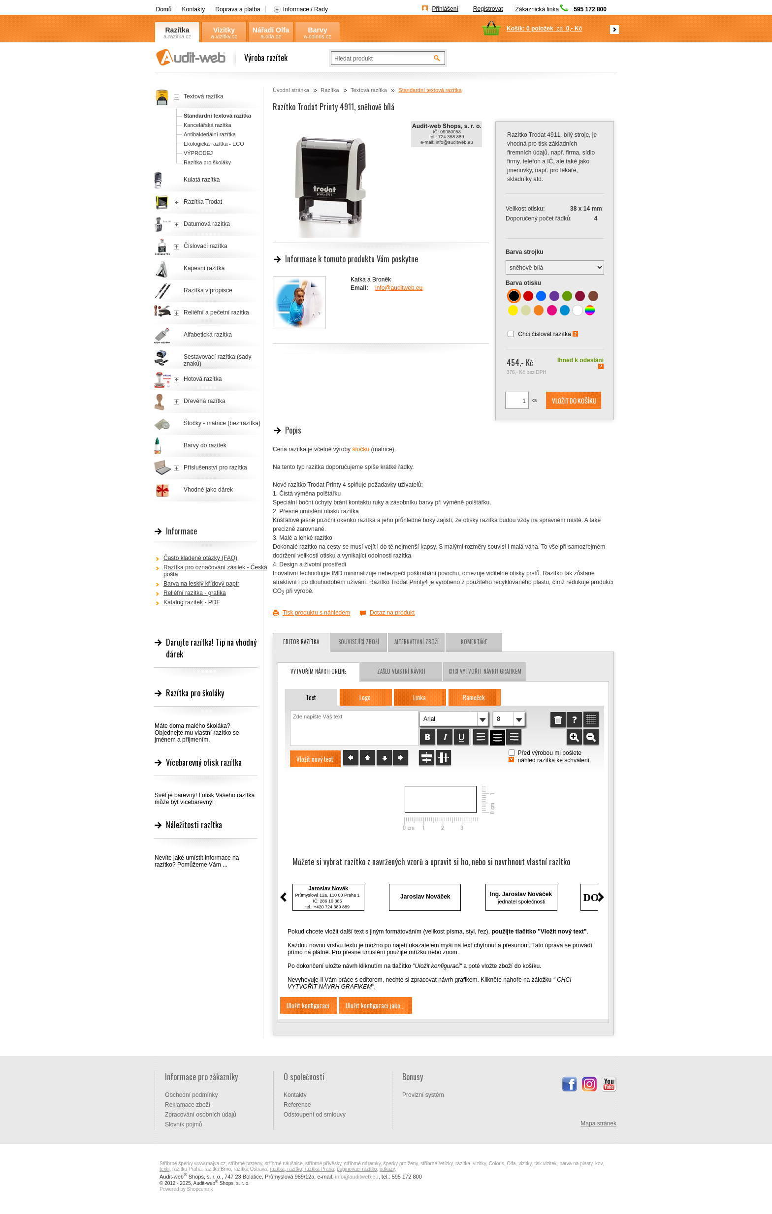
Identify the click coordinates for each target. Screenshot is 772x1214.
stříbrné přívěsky (323, 1163)
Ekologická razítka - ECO (214, 144)
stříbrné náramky (362, 1163)
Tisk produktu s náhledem (316, 612)
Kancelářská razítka (207, 125)
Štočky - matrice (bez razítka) (222, 423)
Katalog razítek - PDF (191, 602)
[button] (574, 400)
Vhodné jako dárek (208, 489)
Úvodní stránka (291, 90)
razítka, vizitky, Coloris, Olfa (485, 1163)
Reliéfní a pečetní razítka (216, 312)
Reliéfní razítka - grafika (194, 593)
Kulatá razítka (202, 179)
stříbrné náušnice (284, 1163)
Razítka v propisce (208, 290)
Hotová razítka (203, 378)
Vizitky (224, 30)
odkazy (387, 1169)
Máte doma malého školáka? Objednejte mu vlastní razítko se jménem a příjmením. (197, 732)
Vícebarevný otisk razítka (204, 762)
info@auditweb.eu (398, 287)
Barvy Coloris (317, 30)
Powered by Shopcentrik (186, 1189)
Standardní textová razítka (429, 90)
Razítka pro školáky (207, 162)
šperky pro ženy (401, 1163)
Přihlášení (445, 8)
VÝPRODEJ (198, 153)
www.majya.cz (209, 1163)
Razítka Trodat (203, 201)
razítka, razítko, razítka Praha (302, 1169)
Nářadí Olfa (271, 30)
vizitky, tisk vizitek (537, 1163)
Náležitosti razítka (194, 825)
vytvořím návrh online (318, 671)
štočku (360, 449)
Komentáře (474, 642)
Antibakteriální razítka (210, 134)
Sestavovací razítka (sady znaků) (217, 360)
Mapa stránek (598, 1123)
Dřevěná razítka (204, 401)
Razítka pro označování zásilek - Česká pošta (215, 571)
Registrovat (488, 8)
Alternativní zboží (416, 642)
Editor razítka (301, 642)
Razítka (177, 30)
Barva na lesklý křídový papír (201, 583)
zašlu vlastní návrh (401, 671)
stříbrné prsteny (245, 1163)
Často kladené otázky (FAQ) (200, 558)
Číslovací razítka (205, 246)
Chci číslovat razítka (544, 334)
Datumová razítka (207, 223)
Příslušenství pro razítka (215, 467)
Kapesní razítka (204, 268)
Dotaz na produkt (392, 612)
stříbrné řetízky (436, 1163)
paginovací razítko (357, 1169)
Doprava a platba (237, 9)
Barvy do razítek (205, 445)
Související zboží (358, 642)
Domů (164, 9)
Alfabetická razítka (208, 334)
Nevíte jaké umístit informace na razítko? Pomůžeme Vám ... (197, 861)
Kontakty (193, 9)
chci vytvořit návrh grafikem (485, 671)
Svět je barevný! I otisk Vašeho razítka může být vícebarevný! (205, 799)
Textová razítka (369, 90)
